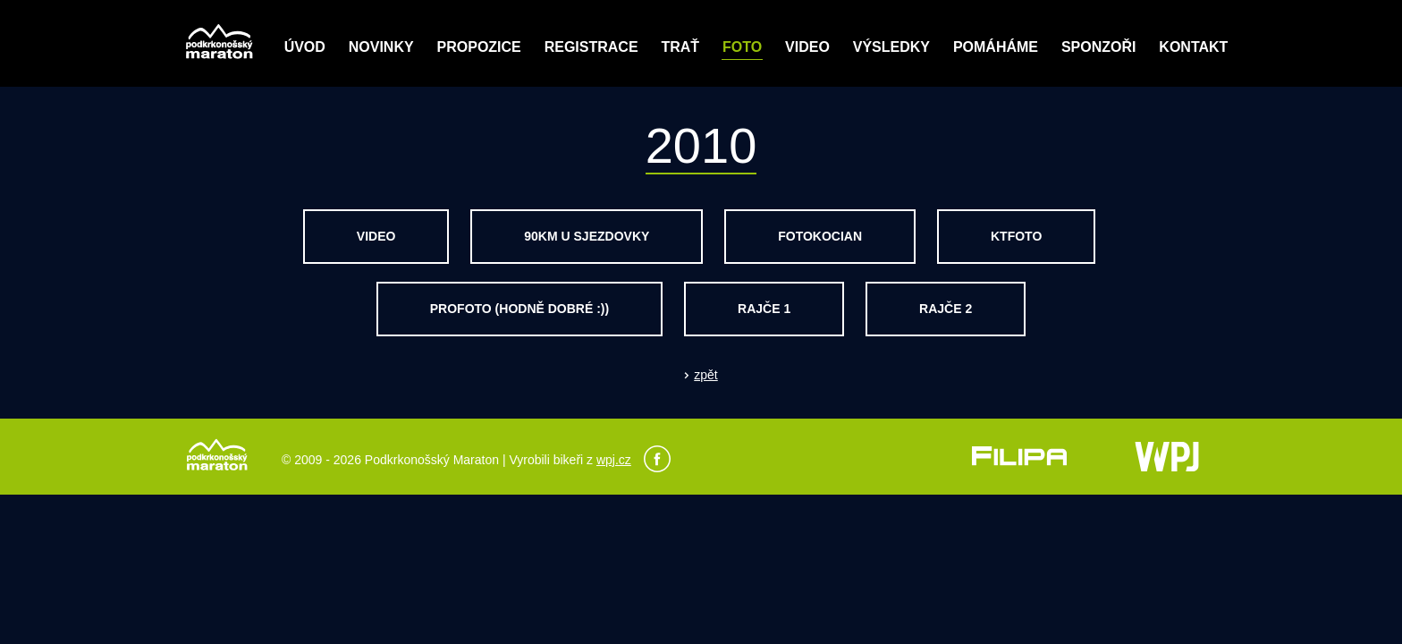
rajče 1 (764, 308)
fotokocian (820, 236)
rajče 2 (945, 308)
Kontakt (1193, 47)
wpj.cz (613, 460)
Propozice (479, 47)
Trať (680, 47)
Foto (742, 47)
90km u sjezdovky (586, 236)
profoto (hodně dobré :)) (519, 308)
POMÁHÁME (995, 47)
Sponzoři (1098, 47)
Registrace (591, 47)
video (376, 236)
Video (807, 47)
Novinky (381, 47)
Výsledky (891, 47)
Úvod (304, 47)
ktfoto (1016, 236)
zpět (705, 375)
